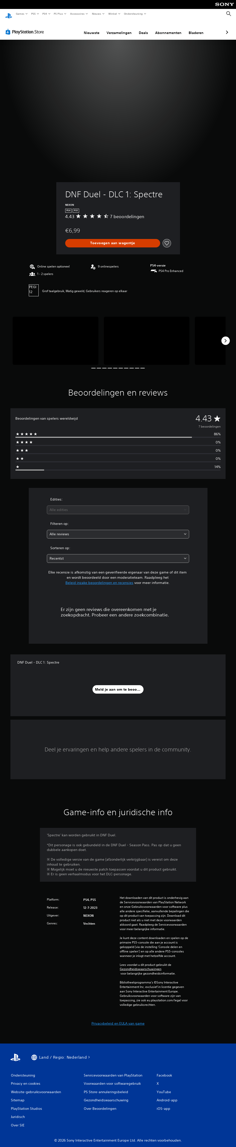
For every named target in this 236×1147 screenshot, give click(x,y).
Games (20, 13)
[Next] (225, 336)
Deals (117, 28)
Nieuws (96, 13)
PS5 (33, 13)
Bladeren (169, 28)
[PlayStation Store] (26, 27)
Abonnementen (142, 28)
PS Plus (58, 13)
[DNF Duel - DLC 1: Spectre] (55, 336)
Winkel (112, 13)
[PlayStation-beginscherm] (8, 14)
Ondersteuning (133, 13)
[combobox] (118, 505)
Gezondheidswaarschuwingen (140, 964)
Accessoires (77, 13)
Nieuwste (65, 28)
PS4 (44, 13)
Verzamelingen (92, 28)
